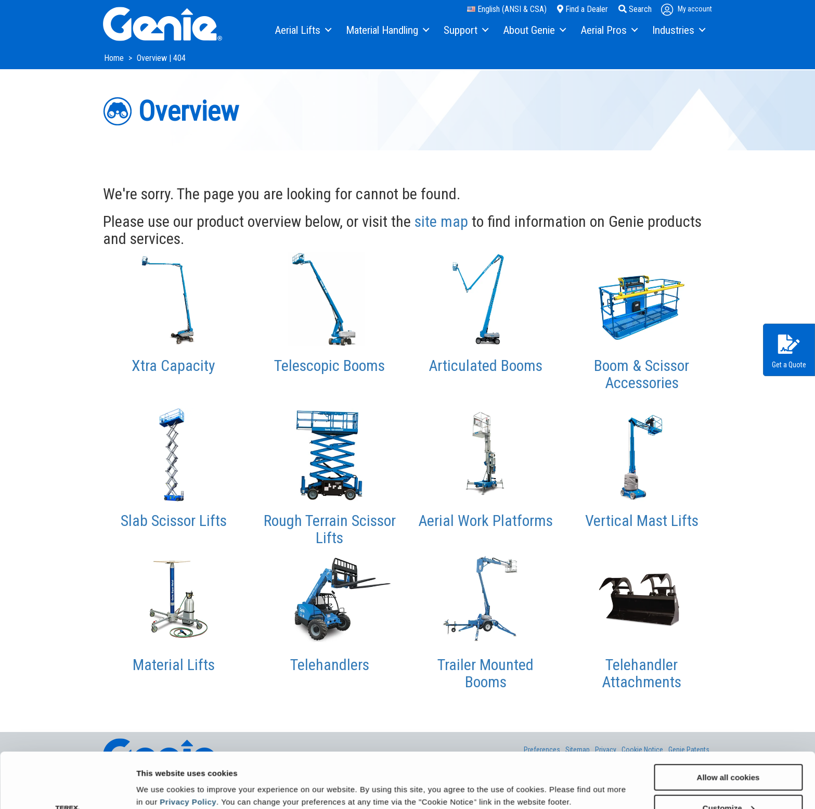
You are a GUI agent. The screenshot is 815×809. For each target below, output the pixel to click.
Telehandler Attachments (641, 673)
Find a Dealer (582, 9)
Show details (160, 775)
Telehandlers (329, 665)
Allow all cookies (728, 721)
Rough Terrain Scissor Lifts (330, 529)
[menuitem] (302, 30)
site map (441, 221)
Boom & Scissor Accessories (641, 374)
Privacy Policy (188, 746)
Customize (729, 752)
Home (115, 58)
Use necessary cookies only (728, 783)
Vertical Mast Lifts (641, 520)
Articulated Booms (485, 365)
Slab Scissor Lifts (174, 520)
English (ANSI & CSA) (507, 9)
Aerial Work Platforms (485, 520)
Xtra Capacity (173, 365)
